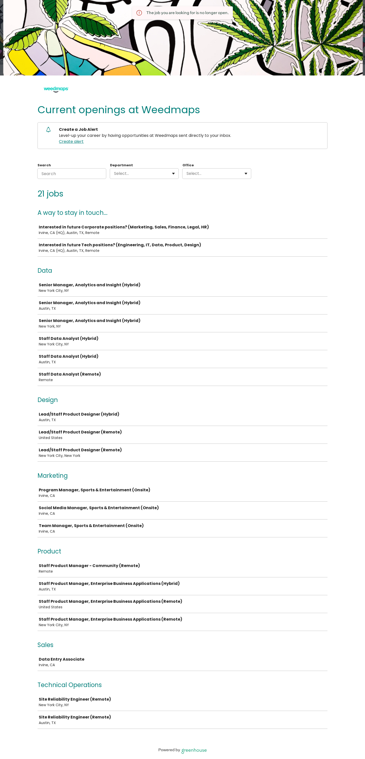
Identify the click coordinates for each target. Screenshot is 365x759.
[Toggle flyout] (173, 174)
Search (44, 165)
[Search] (72, 174)
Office (188, 165)
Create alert (71, 141)
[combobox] (114, 173)
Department (121, 165)
